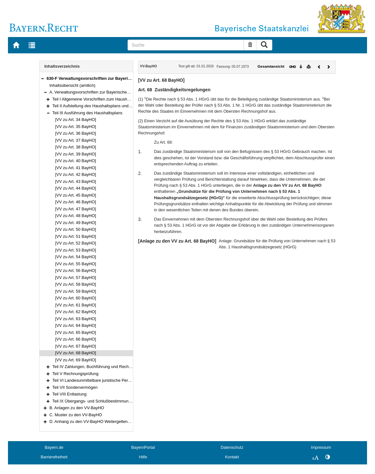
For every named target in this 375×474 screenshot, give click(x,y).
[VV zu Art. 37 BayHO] (75, 140)
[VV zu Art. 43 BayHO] (75, 181)
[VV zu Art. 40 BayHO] (75, 160)
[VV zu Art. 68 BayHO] (75, 352)
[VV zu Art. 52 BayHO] (75, 243)
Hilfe (143, 457)
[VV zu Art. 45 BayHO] (75, 195)
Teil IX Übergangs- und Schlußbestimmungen (94, 401)
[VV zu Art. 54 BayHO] (75, 256)
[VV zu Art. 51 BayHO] (75, 236)
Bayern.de (54, 447)
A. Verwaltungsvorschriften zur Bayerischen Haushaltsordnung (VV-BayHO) (118, 92)
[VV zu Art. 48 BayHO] (75, 215)
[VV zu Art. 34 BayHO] (75, 119)
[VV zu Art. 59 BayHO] (75, 291)
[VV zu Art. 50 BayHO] (75, 229)
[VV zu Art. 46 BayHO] (75, 201)
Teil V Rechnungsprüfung (75, 373)
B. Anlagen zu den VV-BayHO (76, 407)
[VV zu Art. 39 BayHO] (75, 154)
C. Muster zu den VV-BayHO (75, 414)
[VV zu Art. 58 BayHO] (75, 284)
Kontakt (232, 457)
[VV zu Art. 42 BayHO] (75, 174)
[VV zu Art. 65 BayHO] (75, 332)
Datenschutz (232, 447)
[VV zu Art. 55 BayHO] (75, 263)
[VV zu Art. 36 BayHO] (75, 133)
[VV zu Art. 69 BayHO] (75, 359)
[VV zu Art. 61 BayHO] (75, 305)
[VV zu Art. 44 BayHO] (75, 188)
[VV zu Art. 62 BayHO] (75, 311)
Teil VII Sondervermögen (75, 387)
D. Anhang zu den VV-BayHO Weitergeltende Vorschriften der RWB (111, 421)
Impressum (321, 447)
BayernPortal (143, 447)
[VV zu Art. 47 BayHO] (75, 209)
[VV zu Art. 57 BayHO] (75, 277)
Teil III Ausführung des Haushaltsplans (87, 112)
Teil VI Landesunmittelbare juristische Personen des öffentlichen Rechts (117, 380)
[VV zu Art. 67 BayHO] (75, 346)
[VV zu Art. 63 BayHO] (75, 318)
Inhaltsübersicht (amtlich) (72, 85)
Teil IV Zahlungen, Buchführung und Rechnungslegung (102, 366)
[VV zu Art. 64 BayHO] (75, 325)
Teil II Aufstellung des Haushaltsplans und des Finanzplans (106, 105)
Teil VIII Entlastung (69, 394)
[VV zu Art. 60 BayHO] (75, 298)
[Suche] (186, 45)
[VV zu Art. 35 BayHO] (75, 126)
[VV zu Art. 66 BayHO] (75, 339)
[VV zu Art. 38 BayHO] (75, 147)
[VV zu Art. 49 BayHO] (75, 222)
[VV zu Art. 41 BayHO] (75, 167)
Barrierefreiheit (54, 457)
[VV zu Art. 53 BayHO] (75, 250)
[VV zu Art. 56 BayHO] (75, 270)
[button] (42, 78)
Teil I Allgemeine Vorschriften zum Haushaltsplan (96, 99)
